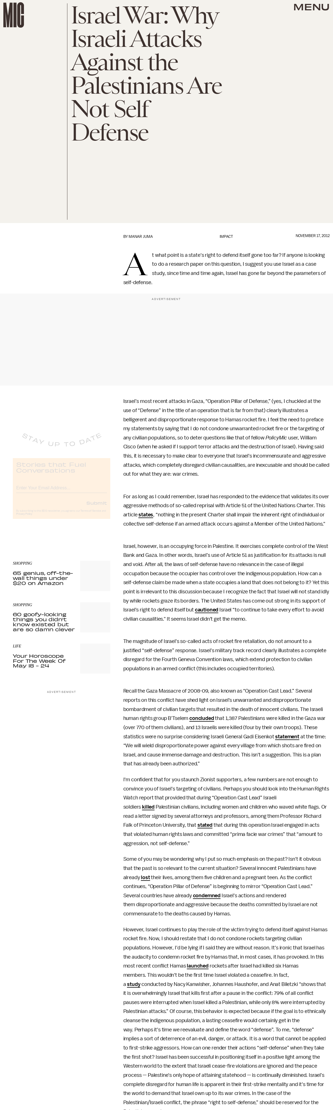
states (145, 514)
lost (145, 877)
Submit (96, 507)
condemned (207, 895)
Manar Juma (141, 236)
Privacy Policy (24, 518)
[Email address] (61, 491)
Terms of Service (90, 515)
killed (148, 807)
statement (287, 736)
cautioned (207, 610)
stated (204, 825)
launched (198, 966)
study (133, 984)
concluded (201, 718)
